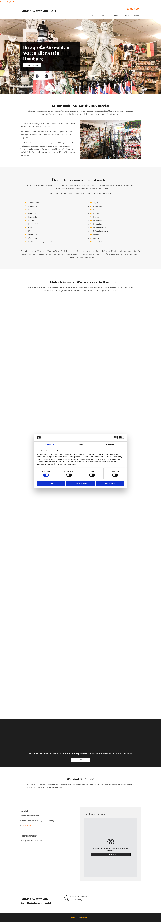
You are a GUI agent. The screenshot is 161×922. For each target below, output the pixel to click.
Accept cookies (110, 854)
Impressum (75, 918)
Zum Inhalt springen (7, 2)
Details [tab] (80, 444)
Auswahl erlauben (80, 483)
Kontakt (137, 15)
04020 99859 (134, 9)
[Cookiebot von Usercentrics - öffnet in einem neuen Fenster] (115, 437)
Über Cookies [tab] (111, 444)
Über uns (104, 15)
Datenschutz (85, 918)
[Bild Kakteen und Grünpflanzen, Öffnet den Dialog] (60, 375)
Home (94, 15)
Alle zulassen (110, 483)
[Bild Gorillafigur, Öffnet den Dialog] (60, 707)
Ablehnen (50, 483)
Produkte (116, 15)
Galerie (126, 15)
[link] (110, 841)
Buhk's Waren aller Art (38, 11)
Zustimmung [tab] (49, 444)
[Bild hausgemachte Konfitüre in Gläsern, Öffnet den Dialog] (60, 541)
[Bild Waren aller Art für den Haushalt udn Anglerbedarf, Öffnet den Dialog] (60, 624)
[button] (32, 65)
